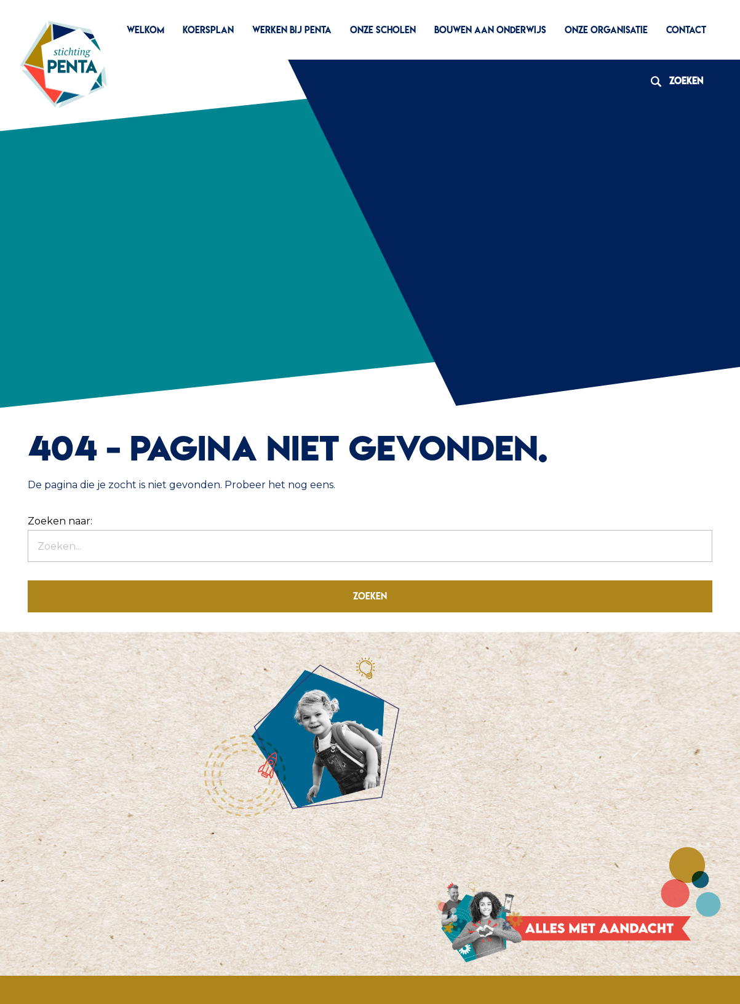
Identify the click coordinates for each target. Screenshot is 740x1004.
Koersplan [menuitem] (208, 30)
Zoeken (672, 81)
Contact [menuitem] (686, 30)
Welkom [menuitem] (145, 30)
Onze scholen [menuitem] (383, 30)
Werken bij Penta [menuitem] (292, 30)
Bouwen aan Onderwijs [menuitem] (490, 30)
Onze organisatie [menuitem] (606, 30)
